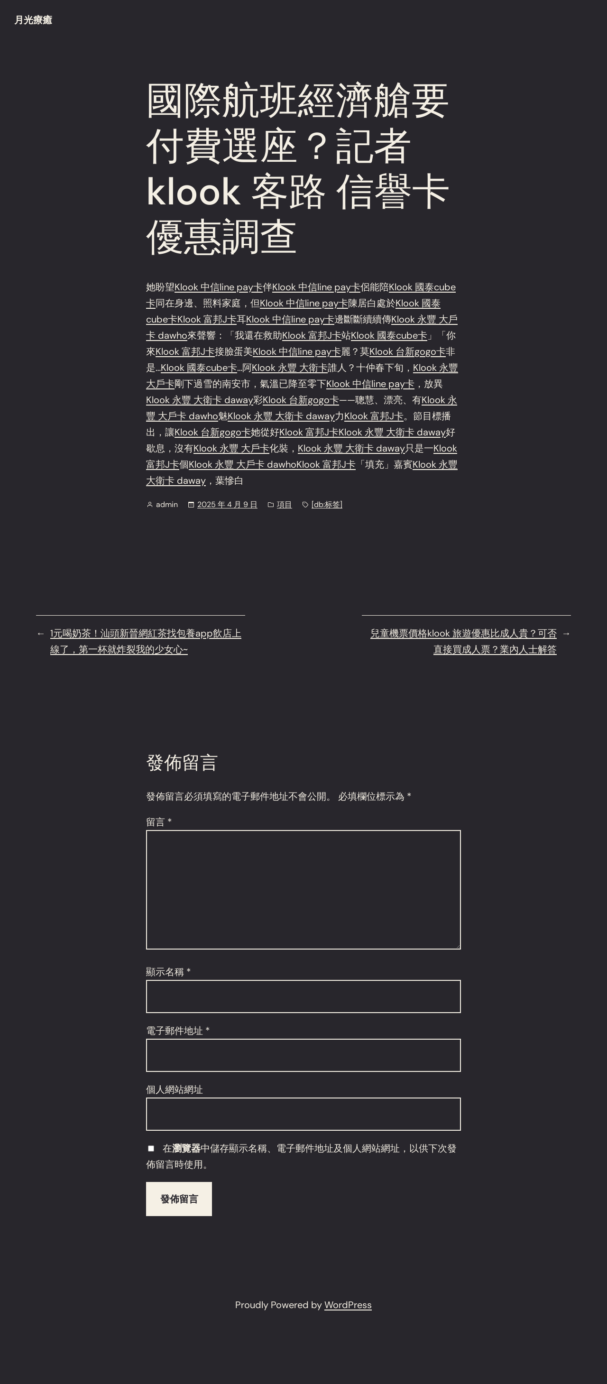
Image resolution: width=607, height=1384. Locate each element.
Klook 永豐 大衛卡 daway (199, 400)
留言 (159, 822)
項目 (284, 504)
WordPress (348, 1305)
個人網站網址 (174, 1089)
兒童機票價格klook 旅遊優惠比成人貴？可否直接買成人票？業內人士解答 (463, 641)
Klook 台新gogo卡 (407, 351)
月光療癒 (33, 20)
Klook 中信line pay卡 (219, 287)
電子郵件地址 (178, 1030)
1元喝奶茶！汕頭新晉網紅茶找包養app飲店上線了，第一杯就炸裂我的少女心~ (145, 641)
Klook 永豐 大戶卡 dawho (242, 464)
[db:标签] (327, 504)
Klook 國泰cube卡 (389, 335)
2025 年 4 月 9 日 (227, 504)
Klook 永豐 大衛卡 (290, 367)
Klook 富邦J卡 (207, 319)
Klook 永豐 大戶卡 (231, 448)
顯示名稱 (168, 972)
